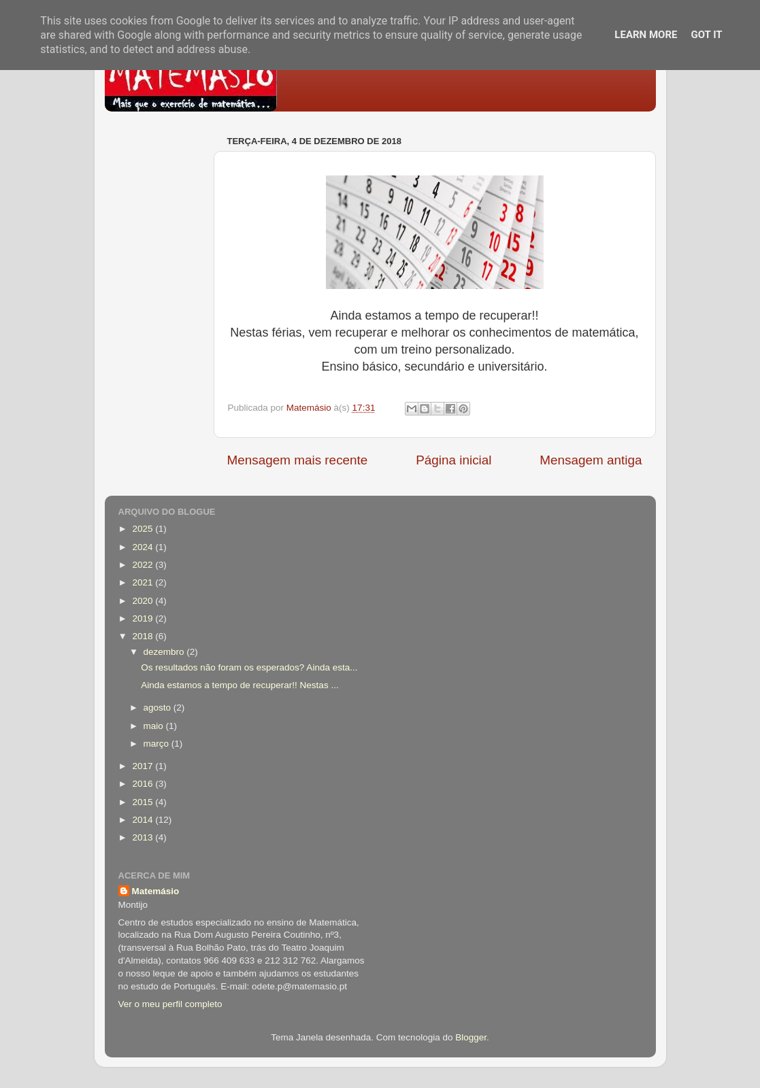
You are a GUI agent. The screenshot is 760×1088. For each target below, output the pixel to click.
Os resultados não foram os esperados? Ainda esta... (249, 667)
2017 (143, 766)
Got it (706, 35)
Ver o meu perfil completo (170, 1004)
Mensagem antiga (591, 460)
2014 (143, 820)
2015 (143, 802)
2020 (143, 601)
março (157, 743)
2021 (143, 582)
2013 (143, 837)
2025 (143, 529)
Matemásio (156, 891)
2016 (143, 784)
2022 (143, 565)
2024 (143, 547)
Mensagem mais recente (297, 460)
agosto (159, 707)
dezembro (165, 652)
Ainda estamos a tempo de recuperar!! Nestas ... (239, 685)
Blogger (470, 1037)
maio (155, 726)
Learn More (645, 35)
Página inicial (453, 460)
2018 (143, 636)
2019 (143, 618)
